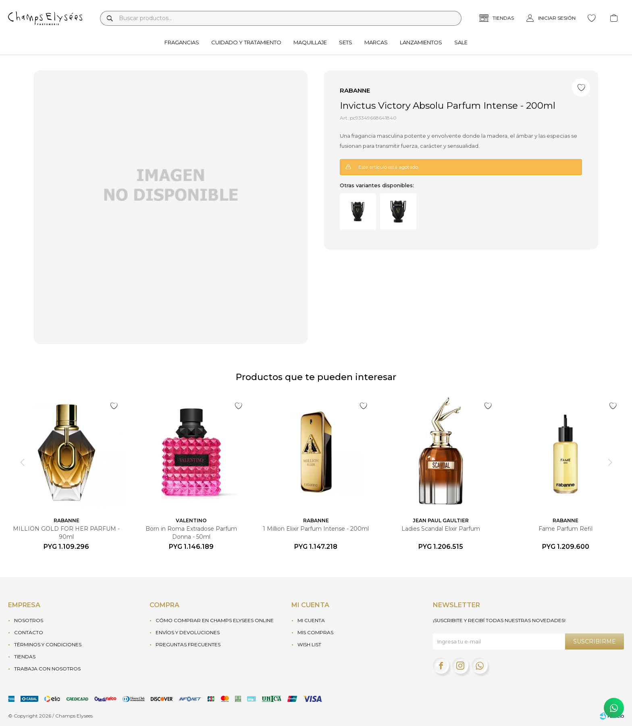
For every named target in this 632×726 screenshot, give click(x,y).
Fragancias (181, 42)
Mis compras (315, 632)
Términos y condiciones (47, 644)
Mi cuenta (311, 620)
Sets (345, 42)
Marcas (376, 42)
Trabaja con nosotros (47, 669)
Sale (461, 42)
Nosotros (28, 620)
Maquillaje (310, 42)
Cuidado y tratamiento (246, 42)
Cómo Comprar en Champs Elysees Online (215, 620)
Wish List (309, 644)
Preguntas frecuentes (188, 644)
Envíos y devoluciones (188, 632)
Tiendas (24, 657)
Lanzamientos (421, 42)
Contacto (28, 632)
